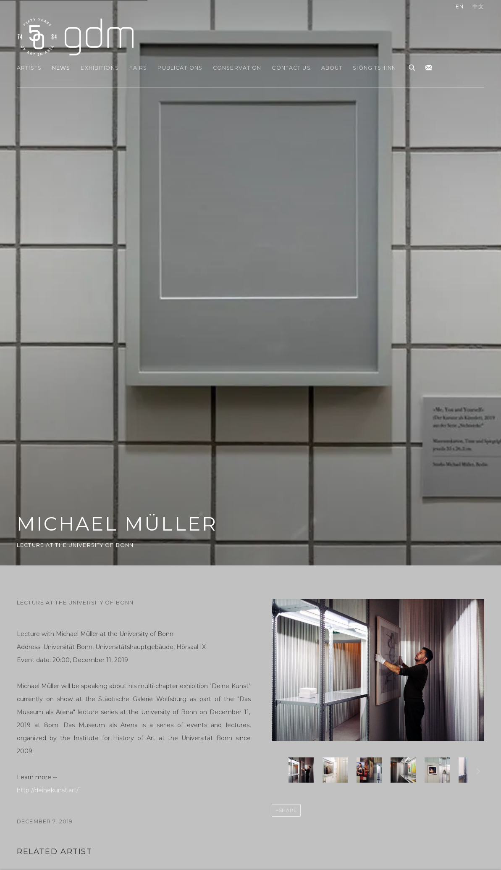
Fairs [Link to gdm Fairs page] (138, 68)
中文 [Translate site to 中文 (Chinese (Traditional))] (478, 6)
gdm (75, 36)
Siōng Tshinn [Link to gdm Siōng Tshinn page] (374, 68)
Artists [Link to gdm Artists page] (29, 68)
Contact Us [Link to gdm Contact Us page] (291, 68)
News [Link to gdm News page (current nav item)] (61, 68)
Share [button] (288, 810)
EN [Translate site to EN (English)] (460, 6)
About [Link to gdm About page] (332, 68)
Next (478, 772)
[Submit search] (412, 66)
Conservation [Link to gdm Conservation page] (237, 68)
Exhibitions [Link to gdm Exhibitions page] (99, 68)
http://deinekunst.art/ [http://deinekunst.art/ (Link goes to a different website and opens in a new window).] (48, 790)
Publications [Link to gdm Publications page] (179, 68)
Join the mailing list (428, 68)
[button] (301, 770)
